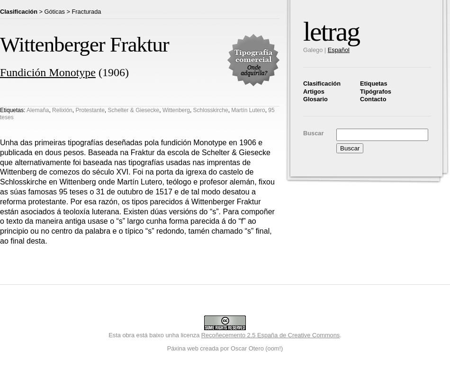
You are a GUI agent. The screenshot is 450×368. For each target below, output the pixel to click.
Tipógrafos (375, 91)
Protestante (89, 110)
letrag (331, 31)
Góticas (55, 11)
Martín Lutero (248, 110)
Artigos (313, 91)
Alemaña (38, 110)
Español (339, 49)
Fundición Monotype (48, 72)
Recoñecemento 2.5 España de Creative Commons (270, 335)
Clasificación (322, 83)
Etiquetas (373, 83)
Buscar (313, 133)
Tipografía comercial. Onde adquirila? (253, 60)
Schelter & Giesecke (134, 110)
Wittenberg (176, 110)
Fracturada (86, 11)
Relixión (62, 110)
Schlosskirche (210, 110)
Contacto (373, 99)
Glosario (315, 99)
